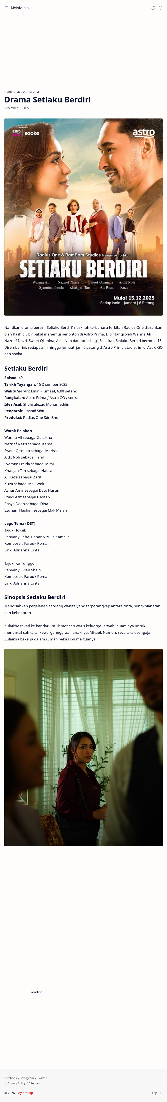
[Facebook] (10, 1078)
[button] (153, 8)
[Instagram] (27, 1078)
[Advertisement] (83, 50)
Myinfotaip (20, 7)
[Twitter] (42, 1078)
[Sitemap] (34, 1083)
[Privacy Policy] (16, 1083)
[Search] (160, 8)
